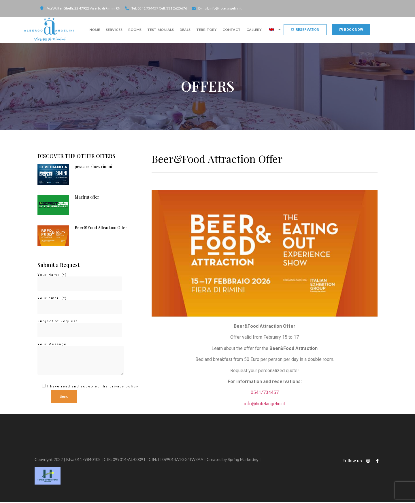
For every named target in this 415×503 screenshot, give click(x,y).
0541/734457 (265, 393)
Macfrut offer (87, 198)
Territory (206, 29)
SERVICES (114, 29)
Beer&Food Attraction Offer (101, 228)
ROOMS (135, 29)
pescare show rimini (93, 167)
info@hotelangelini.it (264, 405)
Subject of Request (79, 327)
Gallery (254, 29)
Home (94, 29)
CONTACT (231, 29)
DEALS (185, 29)
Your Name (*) (79, 280)
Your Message (80, 360)
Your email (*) (79, 304)
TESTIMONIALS (160, 29)
